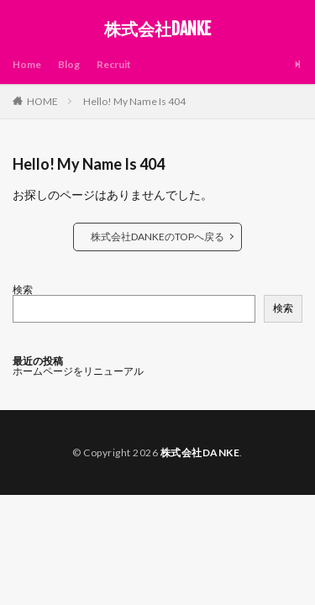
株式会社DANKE (157, 29)
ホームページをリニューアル (78, 371)
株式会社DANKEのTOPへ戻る (157, 236)
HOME (42, 101)
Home (27, 64)
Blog (69, 64)
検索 (23, 289)
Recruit (114, 64)
